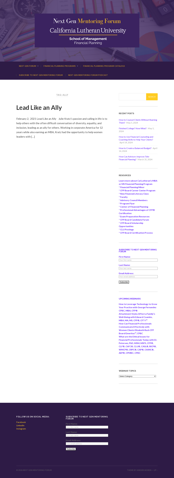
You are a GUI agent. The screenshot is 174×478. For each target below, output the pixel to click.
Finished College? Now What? (133, 128)
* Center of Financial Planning (133, 206)
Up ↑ (156, 470)
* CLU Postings (126, 229)
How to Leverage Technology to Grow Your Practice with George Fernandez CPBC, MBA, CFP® (138, 307)
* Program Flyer (127, 203)
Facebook (21, 422)
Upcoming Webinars (130, 299)
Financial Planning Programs (60, 66)
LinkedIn (20, 425)
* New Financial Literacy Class (134, 193)
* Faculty (123, 197)
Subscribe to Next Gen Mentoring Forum (41, 75)
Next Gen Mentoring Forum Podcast (88, 75)
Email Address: (126, 273)
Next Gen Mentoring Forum (37, 470)
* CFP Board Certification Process (136, 232)
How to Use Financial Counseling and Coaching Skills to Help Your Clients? (136, 138)
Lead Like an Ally (39, 107)
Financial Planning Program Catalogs (104, 66)
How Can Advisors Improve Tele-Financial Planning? (134, 158)
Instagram (21, 428)
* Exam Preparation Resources (134, 216)
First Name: (124, 256)
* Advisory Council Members (133, 200)
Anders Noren (144, 470)
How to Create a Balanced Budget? (135, 148)
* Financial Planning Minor (132, 187)
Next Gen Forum (27, 66)
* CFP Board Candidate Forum (134, 219)
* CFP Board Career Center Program (137, 190)
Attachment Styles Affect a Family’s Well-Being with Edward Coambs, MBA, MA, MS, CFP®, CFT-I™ (137, 317)
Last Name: (124, 265)
